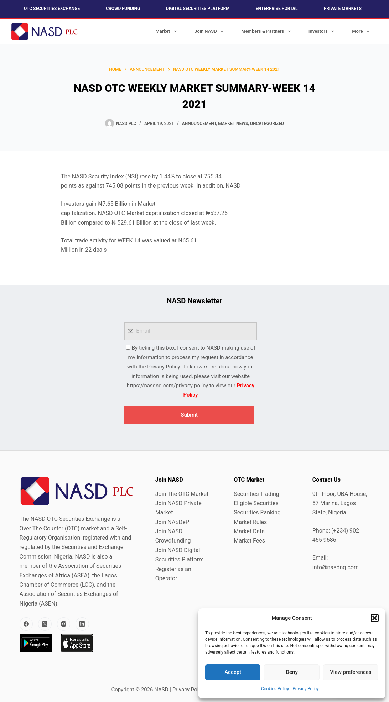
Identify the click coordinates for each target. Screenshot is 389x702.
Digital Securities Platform (197, 8)
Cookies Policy (275, 688)
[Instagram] (64, 624)
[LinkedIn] (82, 624)
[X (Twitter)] (45, 624)
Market (167, 31)
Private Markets (342, 8)
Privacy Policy (305, 688)
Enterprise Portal (277, 8)
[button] (374, 618)
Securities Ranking (257, 512)
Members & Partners (267, 31)
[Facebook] (26, 624)
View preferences (350, 672)
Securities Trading (256, 494)
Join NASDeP (172, 522)
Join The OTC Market (181, 494)
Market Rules (250, 522)
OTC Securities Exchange (52, 8)
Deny (292, 672)
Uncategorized (267, 123)
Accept (232, 672)
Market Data (249, 531)
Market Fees (249, 540)
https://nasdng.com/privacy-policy (167, 385)
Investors (322, 31)
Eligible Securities (256, 503)
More (362, 31)
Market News (233, 123)
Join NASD (210, 31)
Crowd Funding (123, 8)
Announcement (199, 123)
